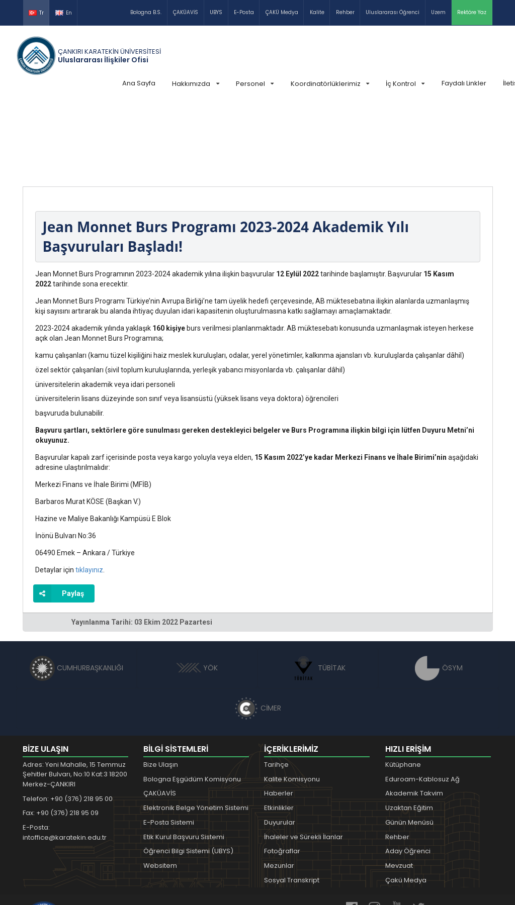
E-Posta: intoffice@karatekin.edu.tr (65, 757)
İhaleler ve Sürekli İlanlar (303, 761)
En (63, 13)
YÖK (197, 592)
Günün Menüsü (409, 747)
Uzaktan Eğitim (409, 732)
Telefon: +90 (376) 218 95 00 (68, 723)
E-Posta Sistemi (168, 747)
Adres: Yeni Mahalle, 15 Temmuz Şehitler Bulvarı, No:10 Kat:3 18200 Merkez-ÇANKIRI (75, 699)
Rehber (345, 12)
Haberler (278, 718)
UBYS (216, 12)
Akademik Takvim (414, 718)
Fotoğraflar (282, 775)
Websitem (160, 790)
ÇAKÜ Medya (282, 12)
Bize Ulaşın (160, 689)
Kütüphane (403, 689)
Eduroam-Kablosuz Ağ (422, 704)
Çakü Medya (405, 805)
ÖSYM (439, 592)
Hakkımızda (195, 83)
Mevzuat (399, 790)
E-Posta (244, 12)
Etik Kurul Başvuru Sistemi (183, 761)
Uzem (438, 12)
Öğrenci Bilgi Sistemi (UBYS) (188, 775)
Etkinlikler (279, 732)
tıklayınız (89, 494)
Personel (255, 83)
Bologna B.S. (145, 12)
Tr (36, 13)
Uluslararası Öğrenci (392, 12)
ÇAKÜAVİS (185, 12)
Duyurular (279, 747)
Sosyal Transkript (291, 805)
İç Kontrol (405, 83)
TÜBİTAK (318, 592)
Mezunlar (279, 790)
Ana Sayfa (138, 83)
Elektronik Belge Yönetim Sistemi (195, 732)
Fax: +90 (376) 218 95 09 (61, 737)
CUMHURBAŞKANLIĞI (76, 592)
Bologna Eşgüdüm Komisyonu (192, 704)
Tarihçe (276, 689)
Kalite (317, 12)
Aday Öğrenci (408, 775)
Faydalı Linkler (464, 83)
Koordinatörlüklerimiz (330, 83)
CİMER (257, 633)
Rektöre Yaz (471, 12)
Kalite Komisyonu (292, 704)
